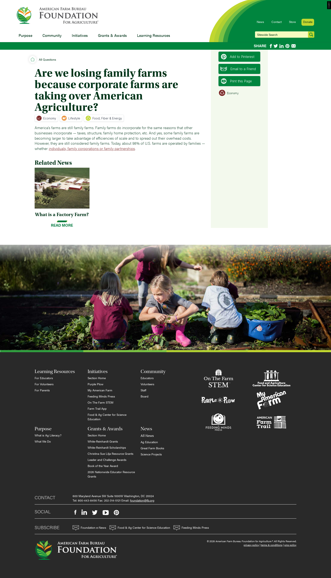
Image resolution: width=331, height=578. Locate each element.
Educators (147, 378)
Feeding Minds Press (101, 396)
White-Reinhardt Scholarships (107, 447)
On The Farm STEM (100, 402)
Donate (307, 22)
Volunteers (147, 384)
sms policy (290, 545)
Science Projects (151, 454)
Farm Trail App (97, 408)
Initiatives (80, 35)
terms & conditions (271, 545)
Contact (276, 22)
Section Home (97, 378)
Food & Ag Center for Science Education (107, 416)
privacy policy (251, 545)
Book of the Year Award (103, 466)
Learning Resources (153, 35)
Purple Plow (95, 384)
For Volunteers (44, 384)
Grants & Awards (112, 35)
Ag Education (149, 442)
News (260, 22)
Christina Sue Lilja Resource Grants (110, 453)
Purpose (25, 35)
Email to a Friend (238, 69)
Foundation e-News (89, 528)
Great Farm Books (152, 448)
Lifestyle (71, 118)
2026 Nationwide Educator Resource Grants (111, 474)
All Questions (47, 59)
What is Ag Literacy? (48, 435)
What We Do (43, 441)
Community (52, 35)
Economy (46, 118)
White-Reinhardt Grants (103, 441)
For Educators (44, 378)
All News (147, 435)
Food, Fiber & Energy (104, 118)
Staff (143, 390)
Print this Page (236, 81)
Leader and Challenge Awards (107, 460)
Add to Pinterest (237, 56)
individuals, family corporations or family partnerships (92, 148)
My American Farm (100, 390)
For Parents (42, 390)
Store (292, 22)
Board (144, 396)
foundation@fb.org (142, 500)
